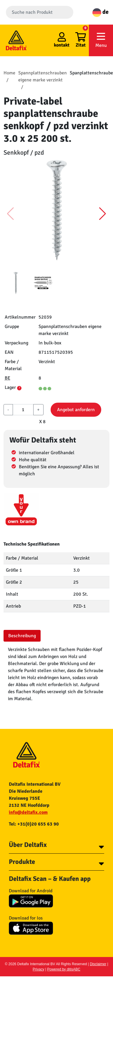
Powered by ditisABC (63, 969)
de (100, 12)
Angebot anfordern (76, 410)
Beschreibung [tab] (22, 636)
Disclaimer (98, 964)
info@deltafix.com (28, 812)
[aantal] (23, 409)
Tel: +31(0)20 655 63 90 (34, 824)
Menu (101, 40)
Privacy (38, 969)
